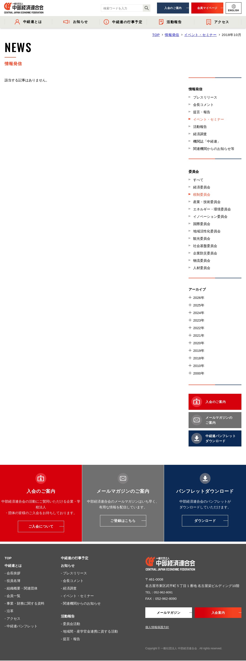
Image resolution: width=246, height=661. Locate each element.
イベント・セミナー (200, 34)
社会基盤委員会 (205, 246)
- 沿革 (9, 611)
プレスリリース (205, 97)
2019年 (198, 351)
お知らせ (68, 565)
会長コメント (203, 105)
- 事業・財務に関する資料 (24, 603)
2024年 (198, 313)
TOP (156, 34)
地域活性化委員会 (207, 231)
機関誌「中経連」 (207, 141)
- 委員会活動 (70, 624)
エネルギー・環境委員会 (212, 209)
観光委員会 (201, 238)
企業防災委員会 (205, 253)
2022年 (198, 328)
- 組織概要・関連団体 (21, 588)
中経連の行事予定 (74, 558)
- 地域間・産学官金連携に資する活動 (89, 631)
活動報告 (200, 127)
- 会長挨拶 (12, 573)
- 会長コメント (72, 581)
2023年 (198, 320)
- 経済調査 (69, 588)
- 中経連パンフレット (21, 626)
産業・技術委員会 (207, 202)
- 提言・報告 (70, 639)
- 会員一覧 (12, 596)
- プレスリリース (74, 573)
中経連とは (13, 565)
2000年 (198, 373)
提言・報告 (201, 112)
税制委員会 (201, 194)
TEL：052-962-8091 (160, 592)
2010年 (198, 366)
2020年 (198, 343)
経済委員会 (201, 187)
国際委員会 (201, 224)
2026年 (198, 298)
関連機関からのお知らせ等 (213, 149)
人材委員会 (201, 268)
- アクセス (12, 618)
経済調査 (200, 134)
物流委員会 (201, 260)
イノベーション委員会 (210, 216)
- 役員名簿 (12, 581)
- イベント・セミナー (77, 596)
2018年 (198, 358)
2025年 (198, 305)
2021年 (198, 335)
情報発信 (172, 34)
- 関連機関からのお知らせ (81, 603)
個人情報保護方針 (157, 627)
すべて (198, 180)
